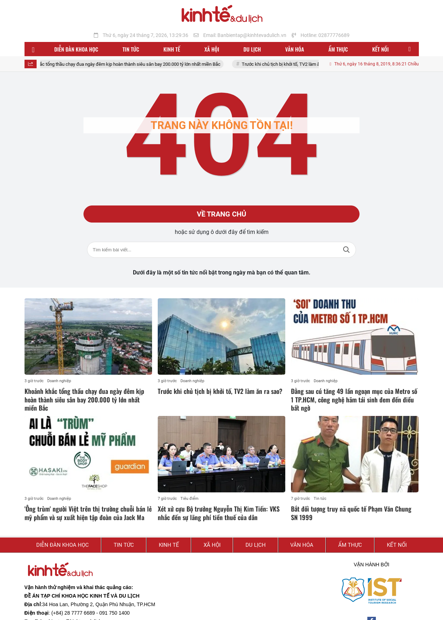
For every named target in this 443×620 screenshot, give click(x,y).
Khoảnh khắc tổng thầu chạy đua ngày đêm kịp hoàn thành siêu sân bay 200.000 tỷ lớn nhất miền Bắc (129, 64)
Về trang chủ (221, 214)
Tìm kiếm (346, 250)
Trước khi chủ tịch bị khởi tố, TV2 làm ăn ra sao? (299, 64)
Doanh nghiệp (59, 381)
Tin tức (320, 498)
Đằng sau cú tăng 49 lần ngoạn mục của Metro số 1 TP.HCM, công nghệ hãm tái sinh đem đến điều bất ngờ (354, 399)
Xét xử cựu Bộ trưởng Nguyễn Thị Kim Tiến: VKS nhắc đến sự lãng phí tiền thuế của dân (219, 513)
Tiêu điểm (189, 498)
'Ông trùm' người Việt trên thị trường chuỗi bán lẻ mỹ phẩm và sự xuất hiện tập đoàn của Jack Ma (88, 513)
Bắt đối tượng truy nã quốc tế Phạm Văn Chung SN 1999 (351, 513)
